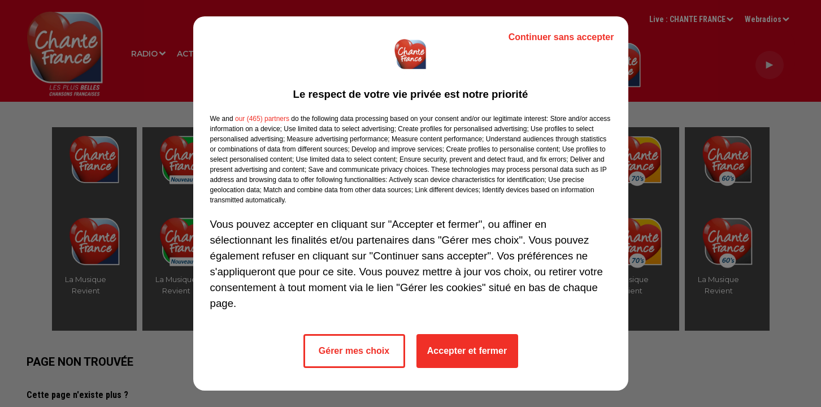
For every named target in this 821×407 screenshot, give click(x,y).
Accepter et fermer (467, 351)
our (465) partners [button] (262, 119)
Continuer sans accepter (561, 37)
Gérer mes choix (354, 351)
